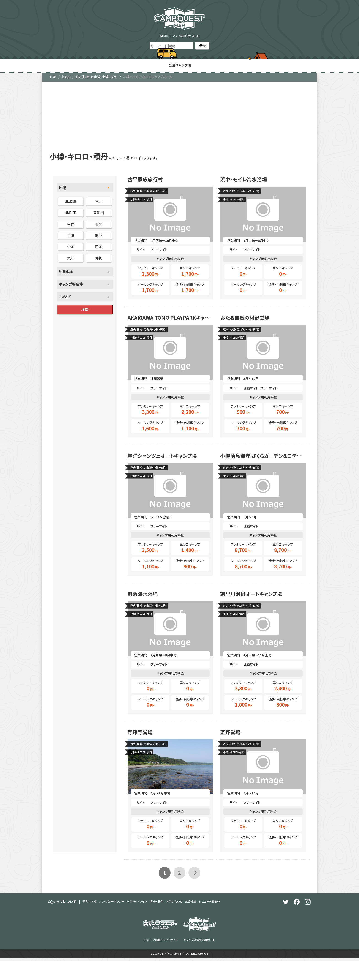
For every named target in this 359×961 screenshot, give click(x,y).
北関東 (70, 213)
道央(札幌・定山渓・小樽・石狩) (96, 77)
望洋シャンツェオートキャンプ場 (165, 458)
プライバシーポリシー (111, 904)
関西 (98, 236)
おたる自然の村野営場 (247, 319)
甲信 (70, 224)
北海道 (66, 77)
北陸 (98, 224)
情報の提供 (156, 904)
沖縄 (98, 258)
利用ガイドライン (137, 904)
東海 (70, 236)
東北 (98, 202)
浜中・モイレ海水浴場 (245, 180)
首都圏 (98, 213)
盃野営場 (231, 736)
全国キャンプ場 (179, 65)
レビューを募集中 (209, 904)
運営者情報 (89, 904)
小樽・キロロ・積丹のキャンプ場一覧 (147, 77)
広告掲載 (190, 904)
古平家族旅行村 (147, 180)
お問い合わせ (174, 904)
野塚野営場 (141, 736)
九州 (70, 258)
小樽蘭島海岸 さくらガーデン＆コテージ (263, 458)
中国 (70, 247)
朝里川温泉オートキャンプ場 (254, 597)
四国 (98, 247)
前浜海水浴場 (144, 597)
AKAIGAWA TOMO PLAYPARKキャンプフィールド (170, 319)
